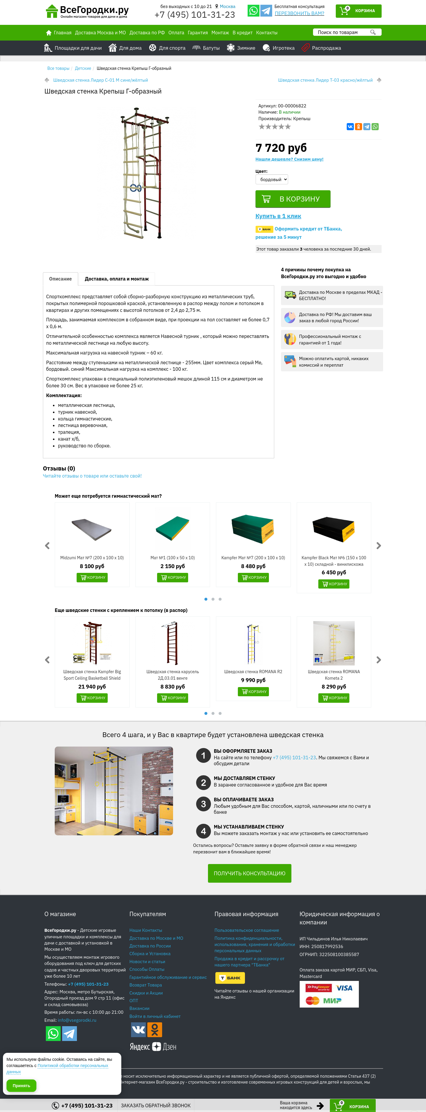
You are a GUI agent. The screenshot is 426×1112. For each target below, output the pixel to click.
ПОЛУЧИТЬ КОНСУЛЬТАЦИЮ (249, 875)
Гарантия (198, 33)
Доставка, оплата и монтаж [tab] (117, 280)
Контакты (266, 33)
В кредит (243, 33)
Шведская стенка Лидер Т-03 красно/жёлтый (325, 80)
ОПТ (134, 1002)
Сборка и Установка (150, 955)
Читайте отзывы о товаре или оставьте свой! (92, 477)
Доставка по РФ (147, 33)
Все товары (58, 68)
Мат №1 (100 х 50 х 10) (173, 559)
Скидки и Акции (146, 994)
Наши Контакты (146, 932)
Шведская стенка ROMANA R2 (253, 673)
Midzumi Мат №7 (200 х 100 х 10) (92, 559)
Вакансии (140, 1010)
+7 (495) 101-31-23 (194, 14)
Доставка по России (150, 947)
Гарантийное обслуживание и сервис (168, 979)
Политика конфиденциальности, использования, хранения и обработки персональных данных (254, 946)
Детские (83, 68)
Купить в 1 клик (278, 217)
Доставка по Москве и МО (156, 939)
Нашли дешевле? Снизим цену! (290, 159)
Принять (21, 1085)
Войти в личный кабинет (155, 1018)
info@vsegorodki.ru (77, 1021)
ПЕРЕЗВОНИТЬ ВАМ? (299, 13)
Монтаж (220, 33)
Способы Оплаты (147, 971)
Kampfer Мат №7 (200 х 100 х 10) (253, 559)
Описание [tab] (60, 280)
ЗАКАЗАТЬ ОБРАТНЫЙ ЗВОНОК (156, 1105)
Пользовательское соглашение (246, 932)
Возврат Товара (146, 986)
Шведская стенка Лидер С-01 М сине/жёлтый (100, 80)
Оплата (176, 33)
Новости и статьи (147, 963)
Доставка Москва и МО (100, 33)
